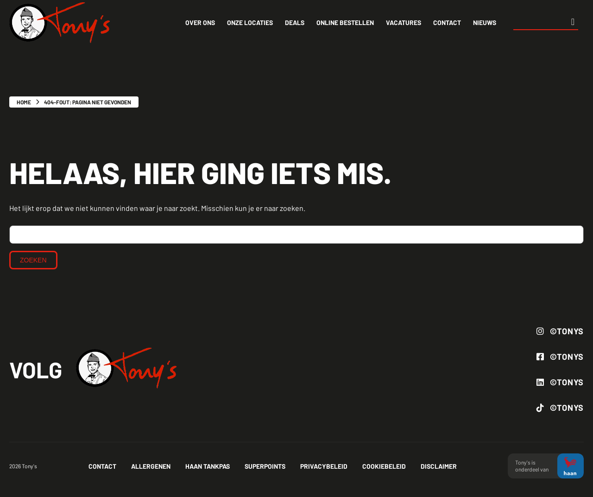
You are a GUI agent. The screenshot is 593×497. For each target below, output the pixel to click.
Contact (447, 22)
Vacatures (403, 22)
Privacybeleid (323, 466)
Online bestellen (345, 22)
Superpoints (265, 466)
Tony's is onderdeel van (545, 466)
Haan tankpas (207, 466)
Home (24, 102)
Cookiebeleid (384, 466)
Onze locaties (250, 22)
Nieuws (484, 22)
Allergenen (150, 466)
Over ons (200, 22)
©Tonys (560, 331)
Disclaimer (439, 466)
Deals (294, 22)
